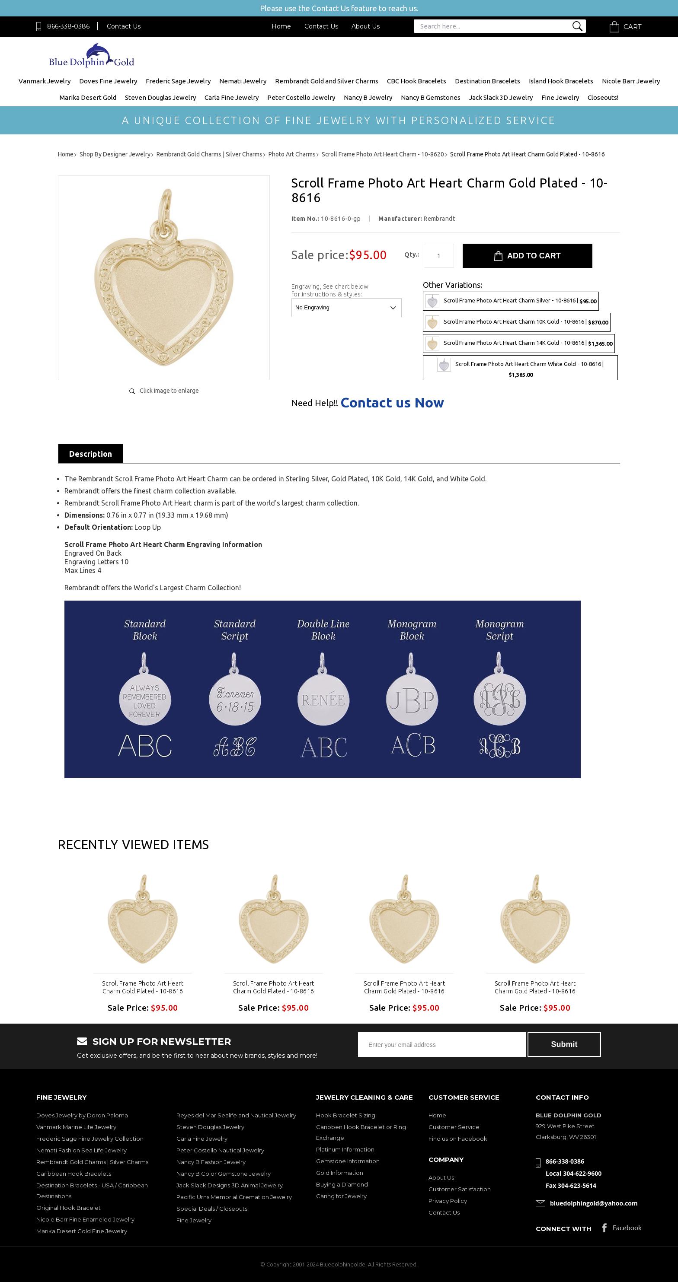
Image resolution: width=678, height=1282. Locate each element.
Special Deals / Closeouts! (212, 1208)
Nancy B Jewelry (368, 97)
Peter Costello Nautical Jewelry (220, 1150)
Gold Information (339, 1172)
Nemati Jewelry (242, 81)
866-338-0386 (68, 26)
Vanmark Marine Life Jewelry (76, 1126)
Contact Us (124, 26)
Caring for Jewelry (341, 1196)
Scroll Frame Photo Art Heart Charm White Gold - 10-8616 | (520, 368)
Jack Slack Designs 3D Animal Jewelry (229, 1185)
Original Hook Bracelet (68, 1207)
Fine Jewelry (560, 97)
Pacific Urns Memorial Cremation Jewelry (234, 1196)
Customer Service (454, 1126)
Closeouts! (603, 97)
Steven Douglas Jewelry (160, 97)
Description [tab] (90, 453)
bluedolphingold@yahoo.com (594, 1203)
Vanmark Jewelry (44, 81)
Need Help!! (314, 403)
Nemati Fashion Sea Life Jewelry (81, 1150)
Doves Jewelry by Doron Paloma (82, 1115)
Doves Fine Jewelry (108, 81)
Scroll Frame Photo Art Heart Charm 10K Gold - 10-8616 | (516, 322)
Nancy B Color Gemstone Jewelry (223, 1173)
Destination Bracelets (487, 81)
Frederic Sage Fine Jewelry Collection (90, 1138)
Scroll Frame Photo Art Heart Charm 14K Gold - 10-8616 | (518, 343)
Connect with (564, 1229)
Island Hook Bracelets (561, 81)
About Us (366, 26)
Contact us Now (392, 402)
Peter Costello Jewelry (301, 97)
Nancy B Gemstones (431, 97)
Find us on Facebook (458, 1138)
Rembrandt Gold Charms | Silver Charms (92, 1161)
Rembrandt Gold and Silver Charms (326, 81)
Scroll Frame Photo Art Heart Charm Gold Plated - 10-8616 (142, 987)
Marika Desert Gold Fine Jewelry (81, 1231)
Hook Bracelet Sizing (345, 1115)
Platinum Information (345, 1149)
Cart (633, 26)
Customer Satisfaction (460, 1189)
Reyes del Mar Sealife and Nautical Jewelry (236, 1115)
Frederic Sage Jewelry (178, 81)
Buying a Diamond (342, 1184)
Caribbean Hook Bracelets (73, 1173)
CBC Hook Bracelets (416, 81)
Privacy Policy (448, 1200)
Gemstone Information (348, 1161)
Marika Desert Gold (88, 97)
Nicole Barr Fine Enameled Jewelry (85, 1219)
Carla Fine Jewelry (232, 97)
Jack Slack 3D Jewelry (501, 97)
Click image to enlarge (169, 390)
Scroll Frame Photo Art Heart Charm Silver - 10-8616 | (510, 301)
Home (281, 26)
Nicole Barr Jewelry (631, 81)
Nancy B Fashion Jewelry (211, 1161)
